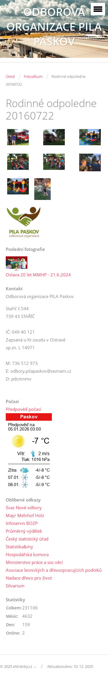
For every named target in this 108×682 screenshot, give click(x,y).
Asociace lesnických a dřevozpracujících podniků (54, 570)
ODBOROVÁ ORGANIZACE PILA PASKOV (54, 26)
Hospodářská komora (27, 554)
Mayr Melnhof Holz (25, 515)
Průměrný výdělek (24, 531)
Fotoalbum (33, 76)
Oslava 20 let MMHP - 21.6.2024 (38, 274)
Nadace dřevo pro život (29, 578)
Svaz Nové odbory (24, 507)
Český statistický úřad (27, 539)
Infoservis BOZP (22, 523)
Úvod (10, 76)
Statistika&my (19, 546)
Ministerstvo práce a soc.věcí (34, 562)
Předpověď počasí (23, 409)
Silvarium (15, 586)
